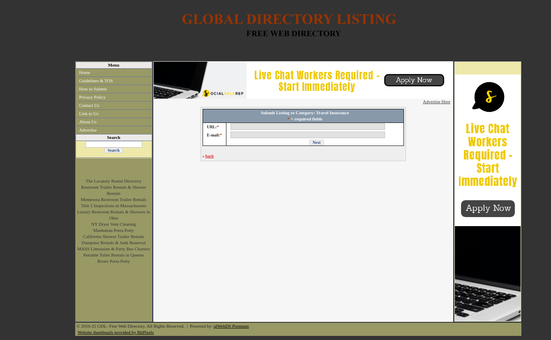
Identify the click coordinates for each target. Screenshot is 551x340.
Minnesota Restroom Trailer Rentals (114, 199)
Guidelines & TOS (96, 80)
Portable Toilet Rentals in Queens (113, 254)
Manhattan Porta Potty (113, 230)
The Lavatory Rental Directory (114, 180)
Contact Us (89, 105)
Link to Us (89, 113)
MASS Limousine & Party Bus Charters (113, 248)
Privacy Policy (92, 97)
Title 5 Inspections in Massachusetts (113, 205)
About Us (88, 121)
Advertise (88, 129)
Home (84, 72)
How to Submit (93, 88)
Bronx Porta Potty (113, 261)
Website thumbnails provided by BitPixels (116, 332)
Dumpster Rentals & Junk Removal (113, 242)
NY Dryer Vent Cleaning (113, 224)
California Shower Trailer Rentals (113, 236)
